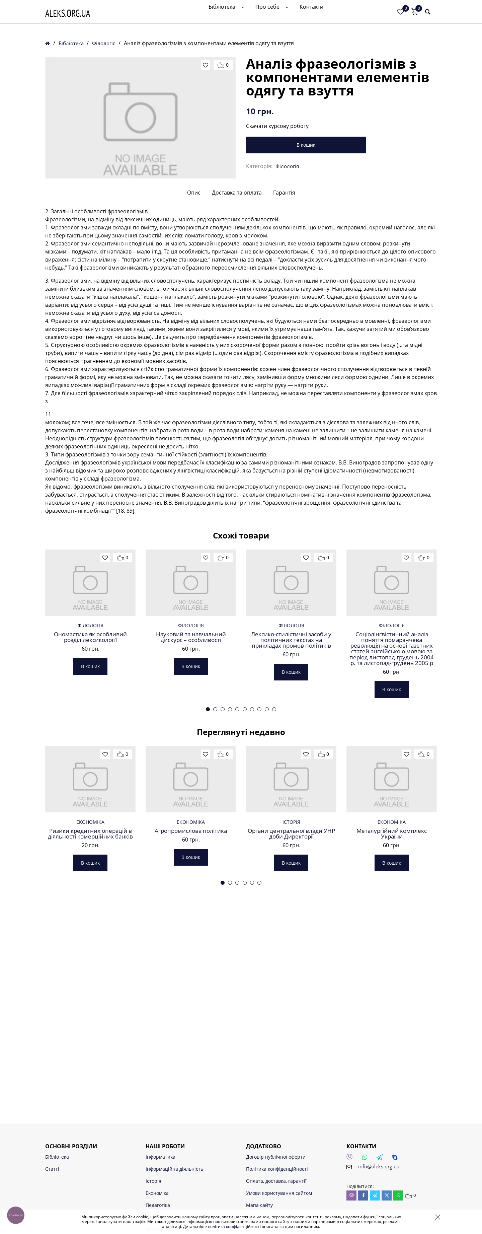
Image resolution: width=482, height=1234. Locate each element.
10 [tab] (274, 808)
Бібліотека (289, 16)
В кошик (282, 145)
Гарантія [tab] (284, 238)
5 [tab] (237, 808)
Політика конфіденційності (277, 1169)
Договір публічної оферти (276, 1157)
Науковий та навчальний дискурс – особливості (191, 717)
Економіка (90, 955)
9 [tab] (267, 808)
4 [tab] (230, 808)
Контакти (369, 16)
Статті (52, 1169)
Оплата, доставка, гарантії (276, 1181)
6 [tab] (245, 808)
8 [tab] (259, 808)
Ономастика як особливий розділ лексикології (90, 717)
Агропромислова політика (191, 964)
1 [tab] (208, 808)
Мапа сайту (259, 1205)
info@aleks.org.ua (380, 1166)
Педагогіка (158, 1205)
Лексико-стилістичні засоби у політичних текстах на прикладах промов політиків (291, 724)
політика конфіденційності (234, 1226)
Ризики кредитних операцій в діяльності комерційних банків (91, 971)
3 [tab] (223, 808)
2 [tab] (215, 808)
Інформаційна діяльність (174, 1169)
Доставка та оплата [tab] (237, 238)
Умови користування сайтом (279, 1193)
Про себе (331, 16)
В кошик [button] (90, 748)
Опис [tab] (193, 238)
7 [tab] (252, 808)
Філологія (106, 43)
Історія (291, 955)
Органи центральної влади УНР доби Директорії (291, 967)
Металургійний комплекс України (391, 967)
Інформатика (160, 1157)
